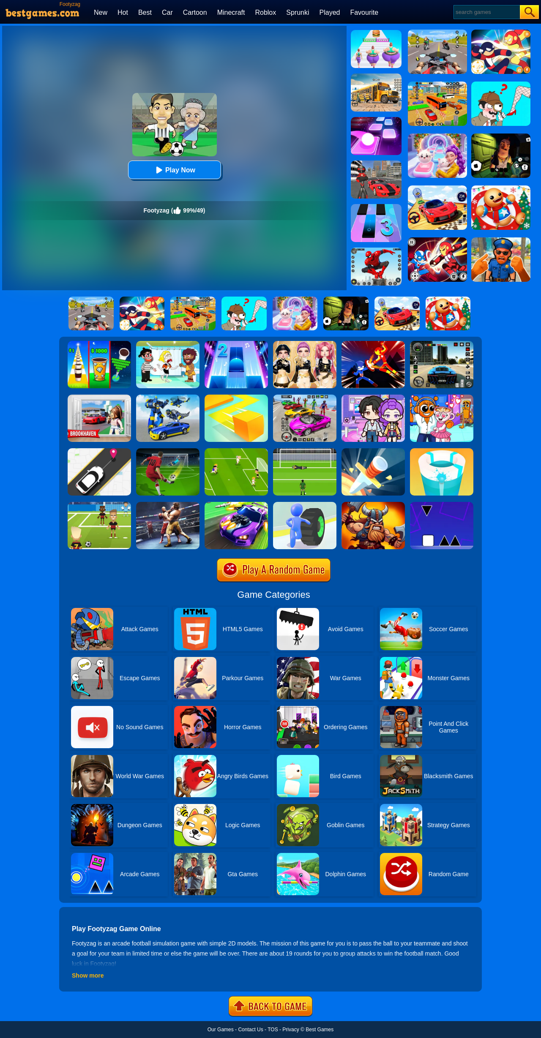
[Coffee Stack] (99, 344)
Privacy (290, 1030)
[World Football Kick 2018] (99, 505)
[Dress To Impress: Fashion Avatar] (304, 344)
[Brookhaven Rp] (99, 397)
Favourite (364, 12)
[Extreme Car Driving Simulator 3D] (441, 344)
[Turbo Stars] (304, 505)
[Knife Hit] (373, 451)
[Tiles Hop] (376, 120)
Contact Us (250, 1030)
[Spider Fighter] (376, 250)
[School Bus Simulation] (376, 76)
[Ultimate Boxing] (167, 505)
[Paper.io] (236, 397)
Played (330, 12)
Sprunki (297, 12)
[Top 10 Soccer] (236, 451)
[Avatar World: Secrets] (373, 397)
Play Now (174, 170)
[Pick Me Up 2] (99, 451)
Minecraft (231, 12)
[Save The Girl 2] (167, 344)
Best (145, 12)
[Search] (486, 12)
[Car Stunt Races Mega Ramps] (304, 397)
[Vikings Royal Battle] (373, 505)
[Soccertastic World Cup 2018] (167, 451)
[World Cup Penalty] (304, 451)
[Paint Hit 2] (441, 451)
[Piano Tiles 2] (236, 344)
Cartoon (195, 12)
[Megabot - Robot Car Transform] (167, 397)
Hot (122, 12)
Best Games (319, 1030)
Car (167, 12)
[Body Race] (376, 33)
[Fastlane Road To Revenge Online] (236, 505)
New (100, 12)
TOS (273, 1030)
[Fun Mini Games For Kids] (441, 397)
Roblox (265, 12)
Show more (88, 975)
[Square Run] (441, 505)
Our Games (221, 1030)
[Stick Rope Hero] (376, 163)
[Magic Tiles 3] (376, 207)
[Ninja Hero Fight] (373, 344)
